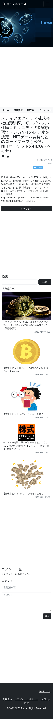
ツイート (38, 167)
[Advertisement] (26, 76)
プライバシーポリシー (26, 699)
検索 (45, 282)
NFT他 (30, 110)
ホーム (5, 110)
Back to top (45, 691)
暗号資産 (18, 110)
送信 (47, 616)
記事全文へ (26, 208)
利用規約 (7, 699)
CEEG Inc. (20, 708)
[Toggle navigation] (47, 4)
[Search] (19, 282)
